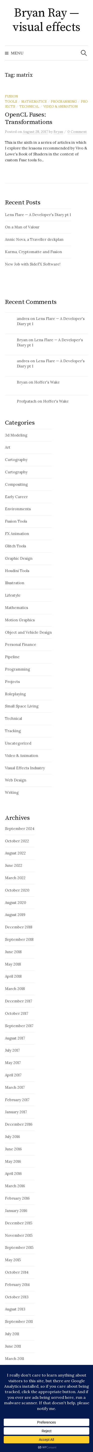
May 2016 (13, 1161)
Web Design (15, 780)
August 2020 (15, 902)
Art (7, 447)
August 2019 (15, 914)
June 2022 (13, 865)
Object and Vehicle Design (28, 632)
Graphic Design (18, 558)
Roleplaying (15, 694)
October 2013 (17, 1297)
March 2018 (15, 988)
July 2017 (12, 1050)
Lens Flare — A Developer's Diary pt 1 (38, 214)
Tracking (13, 730)
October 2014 (17, 1272)
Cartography (16, 459)
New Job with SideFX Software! (33, 264)
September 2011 (19, 1321)
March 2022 (15, 877)
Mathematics (34, 101)
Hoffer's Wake (47, 382)
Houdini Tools (17, 570)
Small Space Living (21, 706)
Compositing (16, 484)
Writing (12, 792)
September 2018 (19, 939)
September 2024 (19, 828)
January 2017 (16, 1112)
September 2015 (19, 1247)
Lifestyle (13, 595)
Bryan (22, 340)
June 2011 (13, 1346)
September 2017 (19, 1025)
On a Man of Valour (22, 227)
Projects (12, 681)
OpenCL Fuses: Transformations (28, 118)
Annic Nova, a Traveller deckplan (34, 239)
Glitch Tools (15, 546)
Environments (18, 509)
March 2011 (14, 1358)
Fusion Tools (16, 521)
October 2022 (17, 841)
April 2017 (13, 1075)
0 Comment (77, 131)
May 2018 (13, 964)
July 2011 (12, 1333)
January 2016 (16, 1210)
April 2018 (13, 976)
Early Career (16, 496)
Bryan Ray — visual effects (46, 20)
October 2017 (16, 1013)
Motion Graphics (20, 620)
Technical (29, 106)
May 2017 (13, 1062)
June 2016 (13, 1149)
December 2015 (18, 1223)
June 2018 (13, 951)
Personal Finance (20, 644)
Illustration (14, 583)
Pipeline (12, 656)
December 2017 (18, 1001)
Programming (64, 101)
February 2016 (17, 1198)
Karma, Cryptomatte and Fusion (33, 251)
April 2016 (13, 1173)
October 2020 (17, 890)
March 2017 (15, 1087)
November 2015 (18, 1235)
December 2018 (18, 927)
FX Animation (17, 533)
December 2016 (18, 1124)
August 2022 (15, 853)
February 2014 (17, 1284)
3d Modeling (16, 435)
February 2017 (17, 1099)
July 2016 (12, 1136)
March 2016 (15, 1186)
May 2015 (13, 1260)
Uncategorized (18, 743)
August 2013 (15, 1309)
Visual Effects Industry (25, 768)
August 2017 (15, 1038)
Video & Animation (60, 106)
